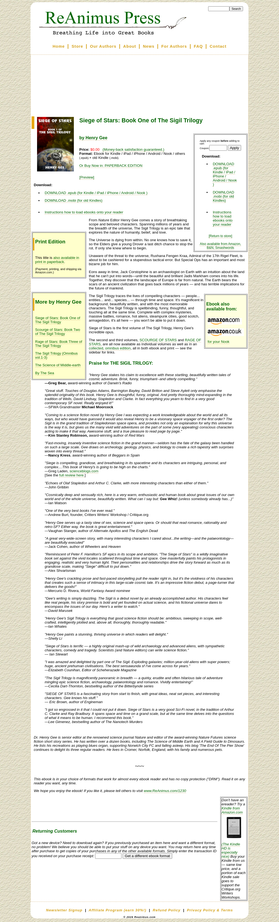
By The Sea (44, 373)
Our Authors (103, 46)
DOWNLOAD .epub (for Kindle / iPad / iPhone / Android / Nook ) (225, 174)
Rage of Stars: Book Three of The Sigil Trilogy (58, 344)
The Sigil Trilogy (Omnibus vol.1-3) (56, 355)
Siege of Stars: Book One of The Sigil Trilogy (57, 320)
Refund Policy (167, 910)
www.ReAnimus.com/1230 (165, 791)
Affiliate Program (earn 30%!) (117, 910)
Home (59, 46)
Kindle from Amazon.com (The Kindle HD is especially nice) (234, 832)
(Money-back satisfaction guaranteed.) (133, 149)
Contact (218, 46)
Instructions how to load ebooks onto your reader (223, 218)
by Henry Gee (93, 137)
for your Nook (218, 342)
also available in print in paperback (57, 260)
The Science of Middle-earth (58, 365)
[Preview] (86, 177)
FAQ (198, 46)
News (148, 46)
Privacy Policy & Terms (210, 910)
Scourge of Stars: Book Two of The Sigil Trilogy (57, 332)
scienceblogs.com (83, 471)
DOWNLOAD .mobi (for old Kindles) (223, 196)
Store (77, 46)
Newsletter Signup (64, 910)
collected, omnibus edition (110, 348)
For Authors (174, 46)
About (129, 46)
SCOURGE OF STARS (158, 340)
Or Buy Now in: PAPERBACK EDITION (110, 166)
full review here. (71, 475)
